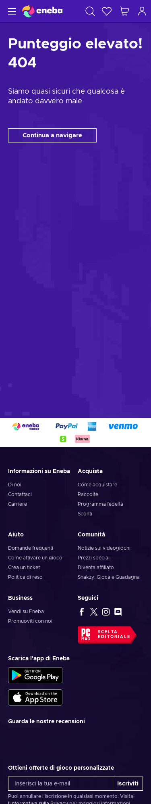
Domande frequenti (30, 548)
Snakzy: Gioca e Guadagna (109, 577)
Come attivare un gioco (35, 557)
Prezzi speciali (94, 557)
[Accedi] (142, 11)
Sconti (85, 513)
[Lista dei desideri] (107, 11)
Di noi (14, 484)
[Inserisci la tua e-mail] (60, 784)
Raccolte (88, 494)
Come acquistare (97, 484)
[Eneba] (42, 11)
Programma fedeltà (100, 504)
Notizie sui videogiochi (104, 548)
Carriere (17, 504)
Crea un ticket (24, 567)
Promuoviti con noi (30, 621)
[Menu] (11, 11)
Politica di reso (25, 577)
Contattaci (20, 494)
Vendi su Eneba (26, 611)
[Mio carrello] (124, 11)
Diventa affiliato (96, 567)
